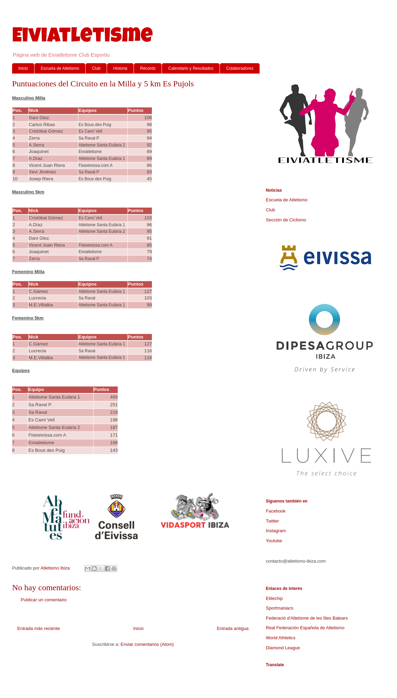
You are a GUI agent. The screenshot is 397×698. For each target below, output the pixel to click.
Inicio (23, 68)
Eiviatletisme (82, 37)
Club (96, 68)
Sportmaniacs (279, 608)
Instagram (276, 530)
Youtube (274, 540)
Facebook (275, 511)
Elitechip (274, 598)
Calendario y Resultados (190, 68)
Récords (148, 68)
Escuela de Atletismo (60, 68)
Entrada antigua (233, 628)
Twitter (272, 521)
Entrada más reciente (38, 628)
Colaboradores (239, 68)
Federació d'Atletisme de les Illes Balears (307, 618)
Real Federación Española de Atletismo (305, 627)
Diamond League (283, 647)
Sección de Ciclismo (286, 219)
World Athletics (281, 637)
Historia (120, 68)
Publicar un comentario (44, 599)
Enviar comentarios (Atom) (147, 644)
